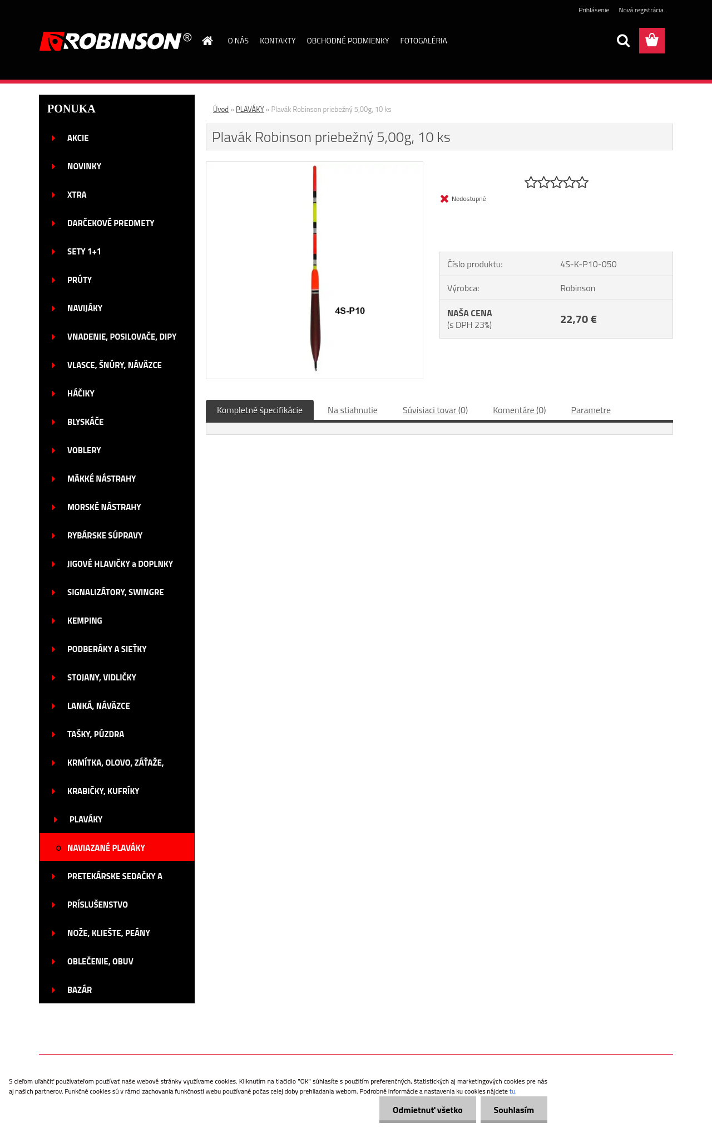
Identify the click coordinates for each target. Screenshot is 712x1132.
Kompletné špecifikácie (260, 409)
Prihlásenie (593, 9)
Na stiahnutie (353, 409)
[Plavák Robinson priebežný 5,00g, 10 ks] (314, 166)
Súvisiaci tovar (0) (435, 409)
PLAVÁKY (250, 109)
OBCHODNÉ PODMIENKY (348, 40)
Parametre (591, 409)
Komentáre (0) (519, 409)
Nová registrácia (641, 9)
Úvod (221, 109)
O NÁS (238, 40)
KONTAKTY (277, 40)
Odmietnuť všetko (426, 1109)
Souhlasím (513, 1109)
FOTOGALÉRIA (423, 40)
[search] (623, 40)
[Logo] (115, 41)
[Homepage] (207, 40)
